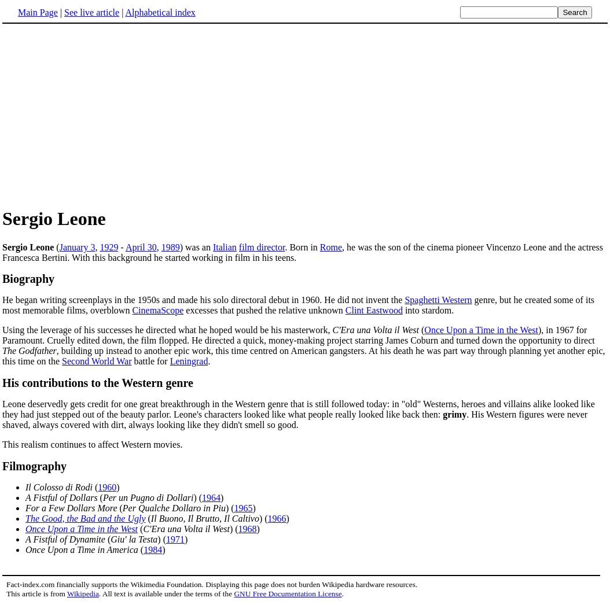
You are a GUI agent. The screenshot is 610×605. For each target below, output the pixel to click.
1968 (247, 529)
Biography (28, 278)
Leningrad (189, 361)
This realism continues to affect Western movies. (92, 444)
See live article (91, 12)
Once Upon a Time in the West (481, 330)
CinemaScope (157, 310)
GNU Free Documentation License (287, 593)
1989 (170, 247)
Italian (225, 247)
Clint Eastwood (374, 310)
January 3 (77, 247)
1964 (211, 498)
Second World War (96, 361)
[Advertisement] (99, 115)
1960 (107, 487)
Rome (331, 247)
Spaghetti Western (438, 300)
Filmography (34, 466)
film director (262, 247)
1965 (243, 508)
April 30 (141, 247)
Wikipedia (83, 593)
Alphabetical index (160, 12)
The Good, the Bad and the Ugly (85, 518)
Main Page (38, 12)
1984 (153, 550)
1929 (109, 247)
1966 (277, 518)
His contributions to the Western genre (97, 383)
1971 (175, 539)
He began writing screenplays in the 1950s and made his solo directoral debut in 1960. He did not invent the (203, 300)
